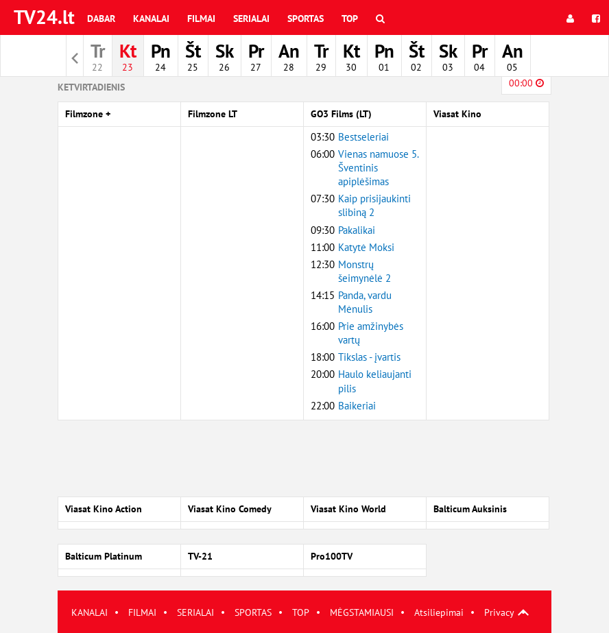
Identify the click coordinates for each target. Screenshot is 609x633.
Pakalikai (356, 230)
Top (350, 18)
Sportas (305, 18)
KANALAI (89, 612)
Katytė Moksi (366, 247)
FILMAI (142, 612)
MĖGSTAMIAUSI (362, 612)
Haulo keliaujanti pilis (374, 381)
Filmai (201, 18)
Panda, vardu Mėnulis (365, 302)
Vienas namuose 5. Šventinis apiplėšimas (378, 167)
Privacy (499, 612)
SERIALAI (195, 612)
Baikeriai (357, 405)
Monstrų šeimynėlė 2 (364, 271)
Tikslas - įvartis (369, 356)
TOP (300, 612)
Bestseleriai (363, 136)
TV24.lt (44, 16)
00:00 (526, 83)
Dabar (101, 18)
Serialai (251, 18)
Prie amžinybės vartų (370, 333)
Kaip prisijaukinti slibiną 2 (374, 205)
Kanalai (151, 18)
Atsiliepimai (439, 612)
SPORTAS (253, 612)
